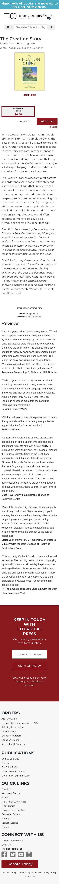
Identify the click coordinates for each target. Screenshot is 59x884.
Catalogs (6, 818)
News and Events (10, 793)
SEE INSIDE (29, 95)
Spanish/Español (10, 822)
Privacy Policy (49, 873)
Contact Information (12, 840)
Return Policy (8, 731)
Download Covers (10, 814)
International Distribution (14, 744)
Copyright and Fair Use (13, 810)
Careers (5, 827)
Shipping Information (12, 727)
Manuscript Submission (13, 801)
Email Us (6, 844)
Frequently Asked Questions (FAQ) (19, 723)
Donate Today (19, 864)
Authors (5, 797)
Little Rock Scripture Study (15, 775)
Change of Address (11, 735)
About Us (6, 789)
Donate (48, 15)
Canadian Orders (10, 740)
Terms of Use (29, 876)
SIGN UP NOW (29, 666)
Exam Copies (8, 806)
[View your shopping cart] (48, 18)
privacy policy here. (35, 677)
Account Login (9, 719)
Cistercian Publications (13, 771)
